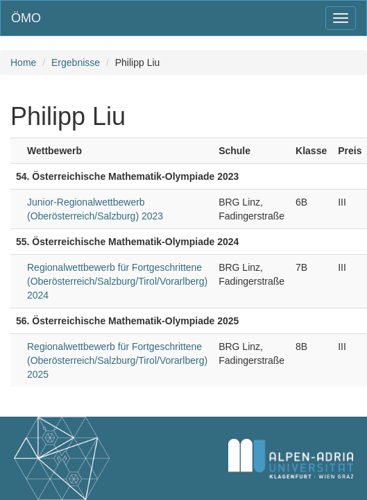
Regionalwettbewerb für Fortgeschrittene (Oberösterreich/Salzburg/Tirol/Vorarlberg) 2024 (117, 281)
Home (23, 62)
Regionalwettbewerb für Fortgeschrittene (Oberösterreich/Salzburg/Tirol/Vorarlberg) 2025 (117, 360)
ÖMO (26, 18)
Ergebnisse (75, 62)
